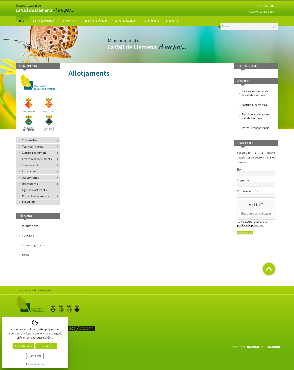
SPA (266, 6)
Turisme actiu (30, 165)
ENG (272, 6)
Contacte (28, 235)
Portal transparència (35, 196)
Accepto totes (23, 346)
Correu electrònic (256, 193)
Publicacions (30, 226)
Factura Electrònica (254, 105)
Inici (22, 21)
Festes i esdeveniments (37, 159)
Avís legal (24, 290)
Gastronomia (30, 177)
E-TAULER (28, 202)
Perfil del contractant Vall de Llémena (256, 116)
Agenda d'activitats (34, 190)
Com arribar (43, 21)
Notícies (151, 21)
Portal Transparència (255, 128)
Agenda (172, 21)
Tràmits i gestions (33, 245)
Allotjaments (96, 21)
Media (25, 254)
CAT (259, 6)
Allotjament (30, 171)
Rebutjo (46, 346)
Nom (256, 171)
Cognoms (256, 182)
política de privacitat (250, 225)
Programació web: (245, 347)
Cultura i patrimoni (34, 153)
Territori (69, 21)
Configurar (35, 356)
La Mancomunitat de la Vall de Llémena (255, 93)
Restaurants (126, 21)
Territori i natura (33, 146)
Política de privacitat (42, 290)
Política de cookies (35, 363)
